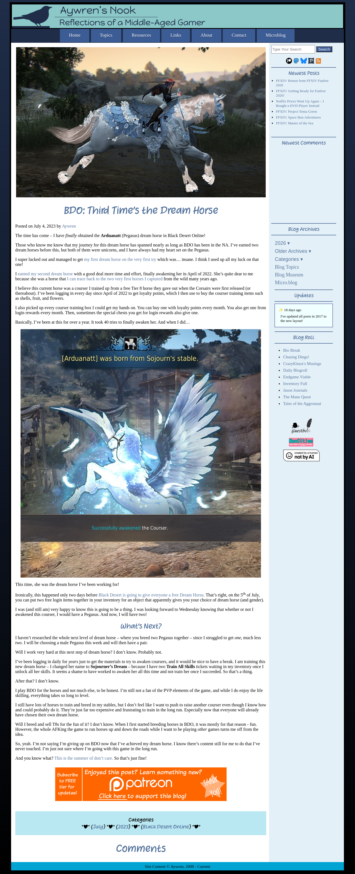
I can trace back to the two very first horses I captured (115, 278)
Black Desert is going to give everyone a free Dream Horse (151, 595)
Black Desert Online (166, 826)
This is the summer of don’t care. (83, 758)
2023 (123, 826)
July (98, 826)
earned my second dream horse (45, 273)
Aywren (69, 226)
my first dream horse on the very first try (120, 259)
